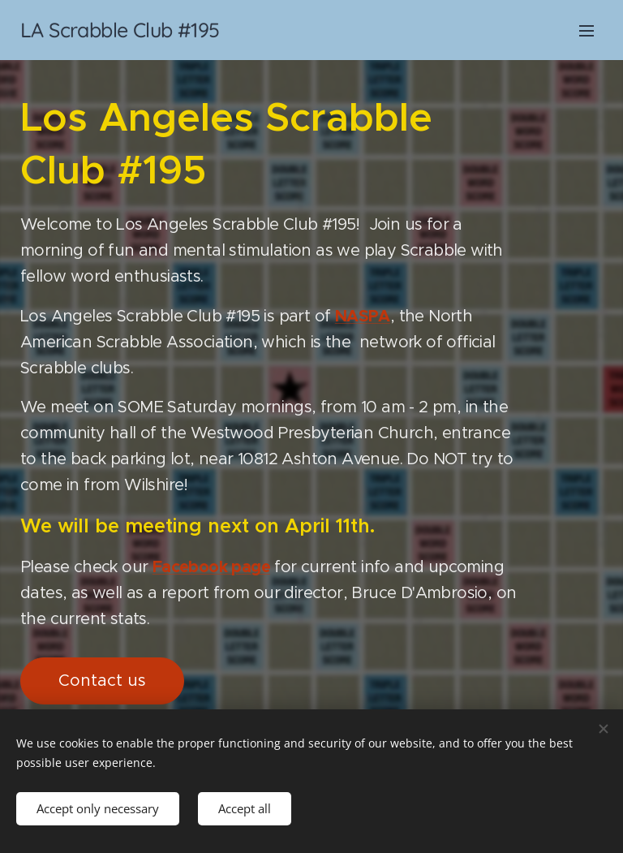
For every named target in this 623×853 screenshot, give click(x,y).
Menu (586, 31)
